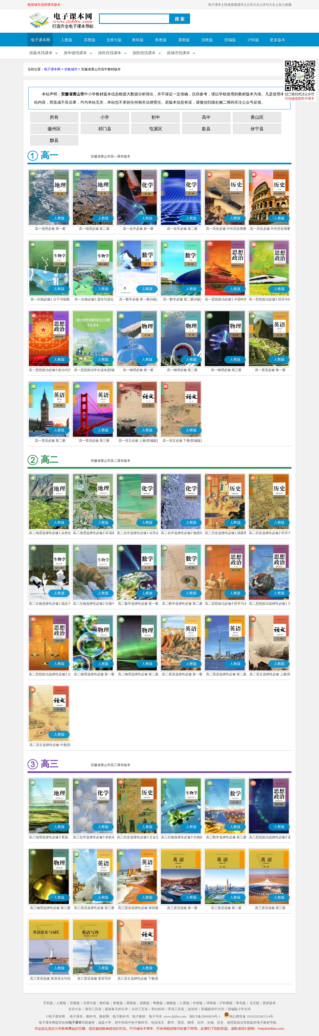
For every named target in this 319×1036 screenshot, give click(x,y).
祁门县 (104, 128)
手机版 (48, 1003)
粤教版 (158, 1003)
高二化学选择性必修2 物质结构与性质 (182, 533)
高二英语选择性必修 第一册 (182, 674)
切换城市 (71, 69)
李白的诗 (157, 1009)
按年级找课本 (75, 53)
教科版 (138, 40)
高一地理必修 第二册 (94, 229)
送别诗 (193, 1009)
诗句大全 (269, 5)
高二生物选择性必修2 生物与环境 (94, 604)
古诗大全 (253, 5)
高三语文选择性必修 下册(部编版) (138, 979)
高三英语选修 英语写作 (94, 978)
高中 (206, 117)
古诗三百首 (139, 1009)
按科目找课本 (109, 53)
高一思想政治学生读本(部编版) (94, 370)
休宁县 (257, 128)
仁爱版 (184, 1003)
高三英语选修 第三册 (270, 908)
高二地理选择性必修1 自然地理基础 (50, 533)
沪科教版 (226, 1003)
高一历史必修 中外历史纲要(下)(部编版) (270, 229)
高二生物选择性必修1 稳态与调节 (50, 604)
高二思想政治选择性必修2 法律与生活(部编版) (50, 674)
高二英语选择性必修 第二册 (226, 674)
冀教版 (184, 40)
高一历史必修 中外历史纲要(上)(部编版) (226, 229)
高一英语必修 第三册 (94, 441)
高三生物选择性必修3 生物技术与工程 (182, 837)
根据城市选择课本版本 (44, 5)
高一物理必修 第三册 (226, 370)
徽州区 (54, 128)
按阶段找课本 (144, 53)
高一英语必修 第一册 (270, 370)
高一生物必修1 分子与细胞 (50, 299)
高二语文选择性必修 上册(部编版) (270, 674)
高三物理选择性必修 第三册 (50, 908)
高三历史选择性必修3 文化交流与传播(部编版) (138, 837)
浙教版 (207, 40)
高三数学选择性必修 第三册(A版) (226, 837)
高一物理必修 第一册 (138, 370)
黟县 (54, 140)
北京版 (254, 1003)
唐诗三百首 (93, 1009)
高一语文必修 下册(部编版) (182, 441)
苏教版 (89, 40)
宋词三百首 (176, 1009)
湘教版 (171, 1003)
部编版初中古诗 (212, 1009)
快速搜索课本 (234, 5)
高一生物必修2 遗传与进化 (94, 299)
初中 (155, 117)
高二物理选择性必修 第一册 (94, 674)
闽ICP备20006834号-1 (205, 1016)
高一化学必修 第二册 (182, 229)
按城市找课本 (178, 53)
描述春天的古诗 (116, 1009)
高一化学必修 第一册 (138, 229)
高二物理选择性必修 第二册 (138, 674)
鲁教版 (161, 40)
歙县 (206, 128)
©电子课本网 (55, 1016)
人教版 (66, 40)
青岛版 (241, 1003)
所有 (54, 117)
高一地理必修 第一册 (50, 229)
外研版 (198, 1003)
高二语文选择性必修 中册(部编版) (50, 745)
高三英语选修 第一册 (182, 908)
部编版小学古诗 (239, 1009)
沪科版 (253, 40)
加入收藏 (285, 5)
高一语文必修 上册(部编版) (138, 441)
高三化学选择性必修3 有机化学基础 (94, 837)
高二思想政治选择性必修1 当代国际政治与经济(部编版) (270, 604)
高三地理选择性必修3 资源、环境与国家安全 (50, 837)
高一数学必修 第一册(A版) (138, 299)
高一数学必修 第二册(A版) (182, 299)
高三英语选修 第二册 (226, 908)
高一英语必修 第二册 (50, 441)
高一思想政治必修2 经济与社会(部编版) (270, 299)
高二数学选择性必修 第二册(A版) (182, 604)
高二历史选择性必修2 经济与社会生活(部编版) (270, 533)
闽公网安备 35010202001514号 (248, 1016)
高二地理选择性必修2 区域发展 (94, 533)
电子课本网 (40, 40)
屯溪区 (155, 128)
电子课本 (214, 5)
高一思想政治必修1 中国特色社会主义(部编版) (226, 299)
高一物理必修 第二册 (182, 370)
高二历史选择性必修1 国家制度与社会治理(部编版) (226, 533)
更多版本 (277, 40)
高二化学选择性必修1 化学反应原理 (138, 533)
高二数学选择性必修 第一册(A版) (138, 604)
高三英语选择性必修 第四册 (138, 908)
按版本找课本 (41, 53)
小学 (104, 117)
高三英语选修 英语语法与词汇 (50, 979)
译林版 (211, 1003)
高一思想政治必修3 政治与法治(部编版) (50, 370)
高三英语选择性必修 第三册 (94, 908)
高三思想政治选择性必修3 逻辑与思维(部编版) (270, 837)
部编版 (230, 40)
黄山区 (257, 117)
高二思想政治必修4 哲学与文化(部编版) (226, 604)
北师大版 (114, 40)
